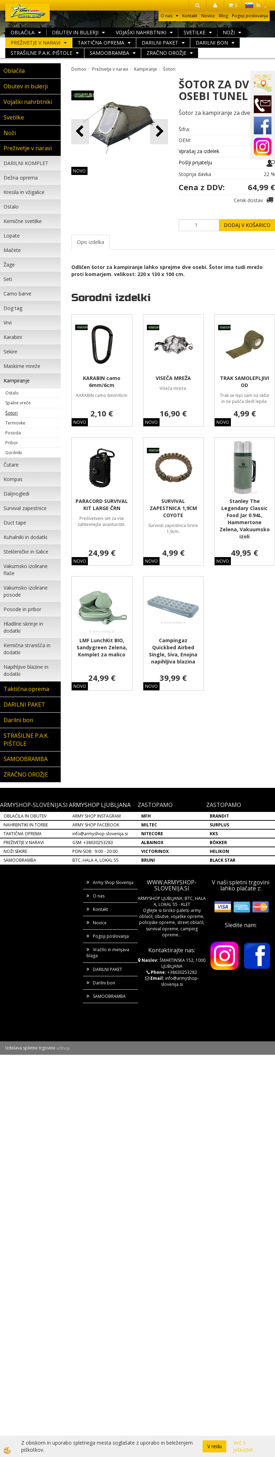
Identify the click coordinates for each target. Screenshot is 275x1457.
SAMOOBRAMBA (109, 52)
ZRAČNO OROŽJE (166, 52)
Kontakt (189, 16)
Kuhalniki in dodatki (25, 537)
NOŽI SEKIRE (15, 851)
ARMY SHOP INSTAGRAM (96, 816)
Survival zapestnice (25, 508)
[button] (159, 131)
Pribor (11, 443)
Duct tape (15, 522)
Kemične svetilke (23, 221)
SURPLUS (219, 825)
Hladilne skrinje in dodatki (23, 627)
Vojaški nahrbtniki (141, 32)
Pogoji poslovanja (250, 16)
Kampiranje (17, 380)
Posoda (13, 433)
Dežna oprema (21, 177)
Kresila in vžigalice (24, 192)
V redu (214, 1446)
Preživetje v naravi (35, 42)
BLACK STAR (222, 860)
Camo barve (17, 293)
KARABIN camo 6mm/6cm (101, 381)
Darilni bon (212, 42)
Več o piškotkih (243, 1446)
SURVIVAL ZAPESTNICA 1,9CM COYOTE (173, 508)
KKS (214, 834)
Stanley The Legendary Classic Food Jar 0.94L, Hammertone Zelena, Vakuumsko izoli (245, 519)
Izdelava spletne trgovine (30, 1048)
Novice (208, 16)
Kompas (13, 479)
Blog (223, 16)
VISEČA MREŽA (173, 378)
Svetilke (194, 32)
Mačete (12, 250)
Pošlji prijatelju (195, 162)
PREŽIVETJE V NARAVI (24, 842)
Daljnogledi (16, 493)
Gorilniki (13, 453)
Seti (8, 279)
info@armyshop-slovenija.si (100, 834)
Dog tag (13, 308)
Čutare (11, 464)
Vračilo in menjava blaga (107, 953)
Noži (229, 32)
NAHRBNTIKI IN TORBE (26, 825)
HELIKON (219, 851)
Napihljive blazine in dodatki (26, 670)
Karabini (13, 337)
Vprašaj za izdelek (199, 151)
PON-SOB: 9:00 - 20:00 (95, 851)
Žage (9, 264)
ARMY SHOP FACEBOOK (95, 825)
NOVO (79, 171)
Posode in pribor (22, 609)
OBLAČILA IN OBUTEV (25, 816)
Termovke (15, 423)
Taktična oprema (101, 42)
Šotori (11, 413)
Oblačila (23, 32)
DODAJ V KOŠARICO (247, 225)
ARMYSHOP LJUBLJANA (100, 805)
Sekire (10, 351)
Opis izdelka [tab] (90, 242)
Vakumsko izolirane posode (26, 591)
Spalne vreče (18, 403)
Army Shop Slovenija (113, 882)
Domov (78, 69)
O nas (166, 16)
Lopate (12, 235)
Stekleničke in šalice (26, 551)
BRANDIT (219, 816)
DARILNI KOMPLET (26, 163)
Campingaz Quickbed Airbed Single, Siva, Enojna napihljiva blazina (173, 651)
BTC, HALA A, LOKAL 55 (95, 860)
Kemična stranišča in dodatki (27, 649)
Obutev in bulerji (75, 32)
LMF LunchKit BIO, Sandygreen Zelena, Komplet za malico (102, 647)
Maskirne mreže (22, 366)
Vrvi (8, 322)
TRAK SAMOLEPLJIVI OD (244, 381)
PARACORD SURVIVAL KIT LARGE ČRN (102, 504)
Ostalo (11, 206)
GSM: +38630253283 (92, 842)
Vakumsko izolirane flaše (26, 570)
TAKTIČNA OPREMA (23, 834)
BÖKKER (218, 842)
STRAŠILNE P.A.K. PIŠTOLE (41, 52)
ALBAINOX (152, 842)
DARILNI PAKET (160, 42)
